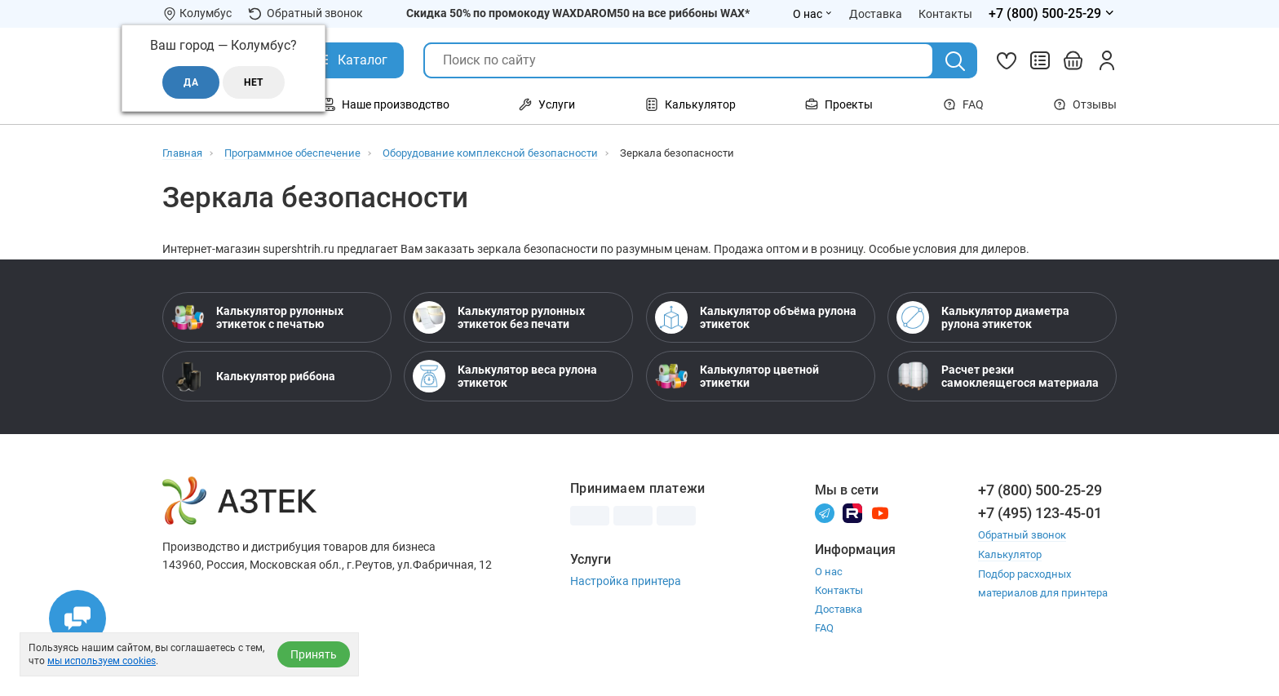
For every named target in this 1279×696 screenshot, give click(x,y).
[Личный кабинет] (1107, 60)
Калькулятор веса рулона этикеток (505, 376)
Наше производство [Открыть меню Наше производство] (385, 104)
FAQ (963, 104)
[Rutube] (852, 512)
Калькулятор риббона (253, 376)
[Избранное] (1006, 60)
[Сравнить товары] (1040, 60)
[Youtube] (880, 512)
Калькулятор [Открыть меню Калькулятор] (690, 104)
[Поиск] (955, 61)
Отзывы (1085, 104)
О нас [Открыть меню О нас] (813, 13)
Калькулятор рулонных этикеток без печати (499, 317)
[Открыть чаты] (77, 618)
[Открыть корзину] (1073, 60)
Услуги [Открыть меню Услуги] (547, 104)
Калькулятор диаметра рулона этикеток (982, 317)
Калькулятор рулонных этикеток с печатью (257, 317)
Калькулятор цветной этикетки (737, 376)
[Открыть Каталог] (350, 60)
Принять (313, 654)
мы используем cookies (101, 661)
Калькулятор (1010, 553)
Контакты (839, 590)
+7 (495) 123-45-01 (1040, 512)
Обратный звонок (305, 13)
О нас (829, 571)
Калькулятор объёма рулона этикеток (755, 317)
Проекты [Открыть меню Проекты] (839, 104)
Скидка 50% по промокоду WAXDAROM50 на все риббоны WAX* (578, 13)
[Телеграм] (824, 512)
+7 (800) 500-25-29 (1040, 490)
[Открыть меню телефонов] (1053, 14)
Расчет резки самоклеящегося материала (997, 376)
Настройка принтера (625, 580)
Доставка (838, 609)
